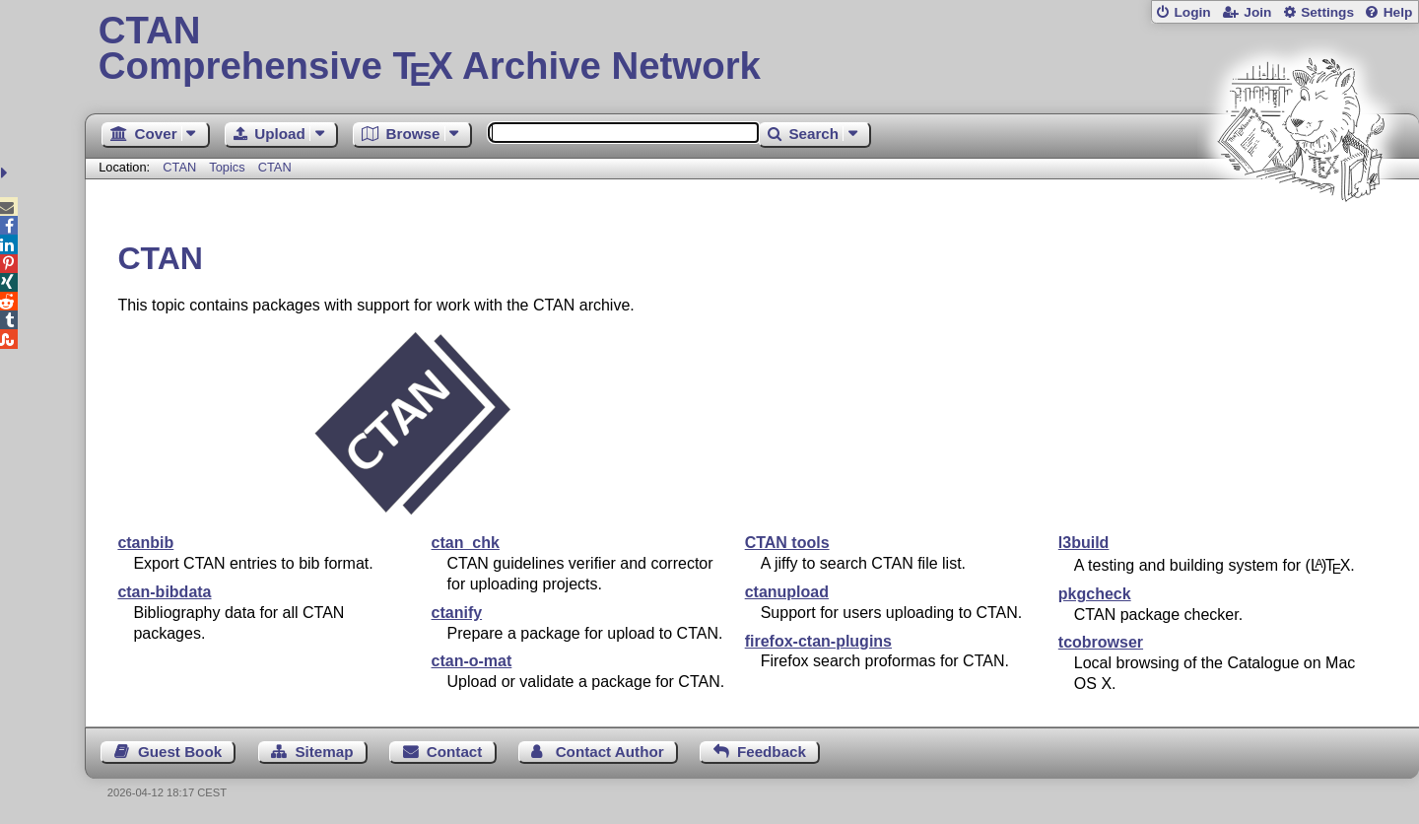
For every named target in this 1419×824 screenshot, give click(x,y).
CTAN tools (787, 542)
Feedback (771, 751)
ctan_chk (466, 542)
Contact (455, 751)
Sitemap (324, 751)
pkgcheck (1094, 593)
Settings (1327, 12)
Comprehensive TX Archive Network (752, 49)
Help (1398, 12)
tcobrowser (1100, 642)
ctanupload (787, 592)
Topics (228, 167)
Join (1257, 12)
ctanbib (145, 542)
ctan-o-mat (472, 660)
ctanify (457, 612)
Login (1192, 12)
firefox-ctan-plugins (818, 641)
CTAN (179, 167)
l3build (1084, 542)
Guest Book (180, 751)
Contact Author (610, 751)
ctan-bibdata (164, 592)
